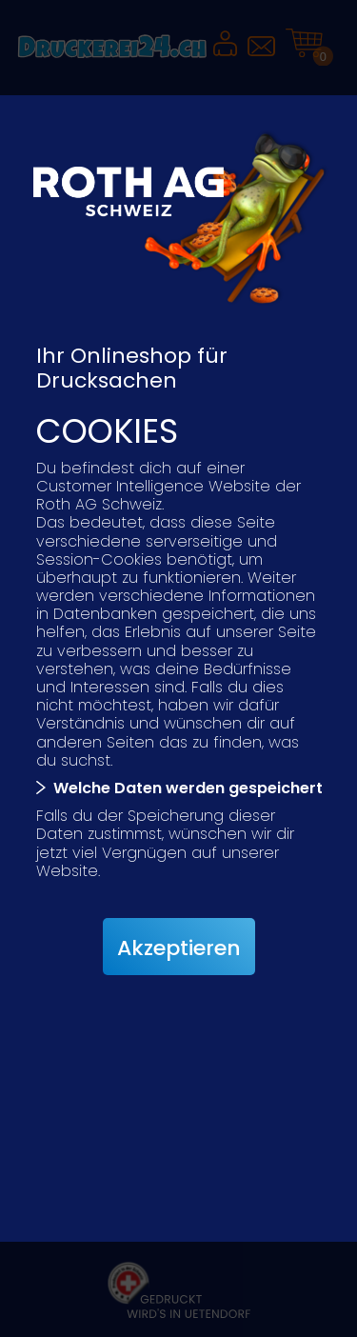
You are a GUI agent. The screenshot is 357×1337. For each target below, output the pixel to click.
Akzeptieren (179, 948)
